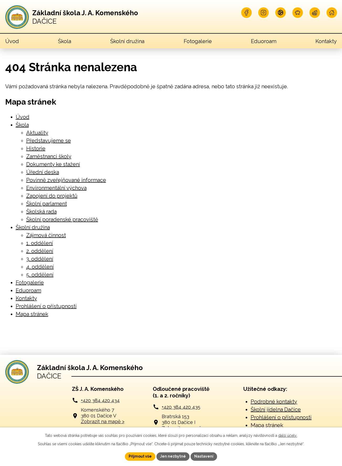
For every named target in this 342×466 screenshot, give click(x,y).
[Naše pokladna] (297, 12)
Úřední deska (42, 172)
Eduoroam (263, 41)
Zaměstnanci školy (48, 156)
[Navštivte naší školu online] (332, 12)
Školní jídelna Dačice (276, 409)
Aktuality (37, 133)
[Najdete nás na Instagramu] (263, 12)
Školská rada (41, 211)
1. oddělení (39, 243)
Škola (64, 41)
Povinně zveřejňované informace (66, 180)
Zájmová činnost (46, 235)
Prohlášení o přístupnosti (46, 306)
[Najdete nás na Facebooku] (246, 12)
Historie (35, 148)
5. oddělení (40, 275)
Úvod (12, 41)
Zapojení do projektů (51, 196)
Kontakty (326, 41)
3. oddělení (39, 259)
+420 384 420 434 (100, 400)
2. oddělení (39, 251)
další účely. (287, 435)
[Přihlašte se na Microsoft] (280, 12)
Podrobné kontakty (274, 401)
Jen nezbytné (173, 456)
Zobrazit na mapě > (102, 421)
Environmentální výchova (56, 188)
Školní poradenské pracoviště (62, 219)
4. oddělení (40, 267)
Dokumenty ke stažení (53, 164)
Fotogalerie (198, 41)
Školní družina (127, 41)
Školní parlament (46, 204)
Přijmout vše (140, 456)
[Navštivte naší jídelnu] (314, 12)
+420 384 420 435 (181, 407)
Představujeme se (48, 140)
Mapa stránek (32, 314)
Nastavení (203, 456)
